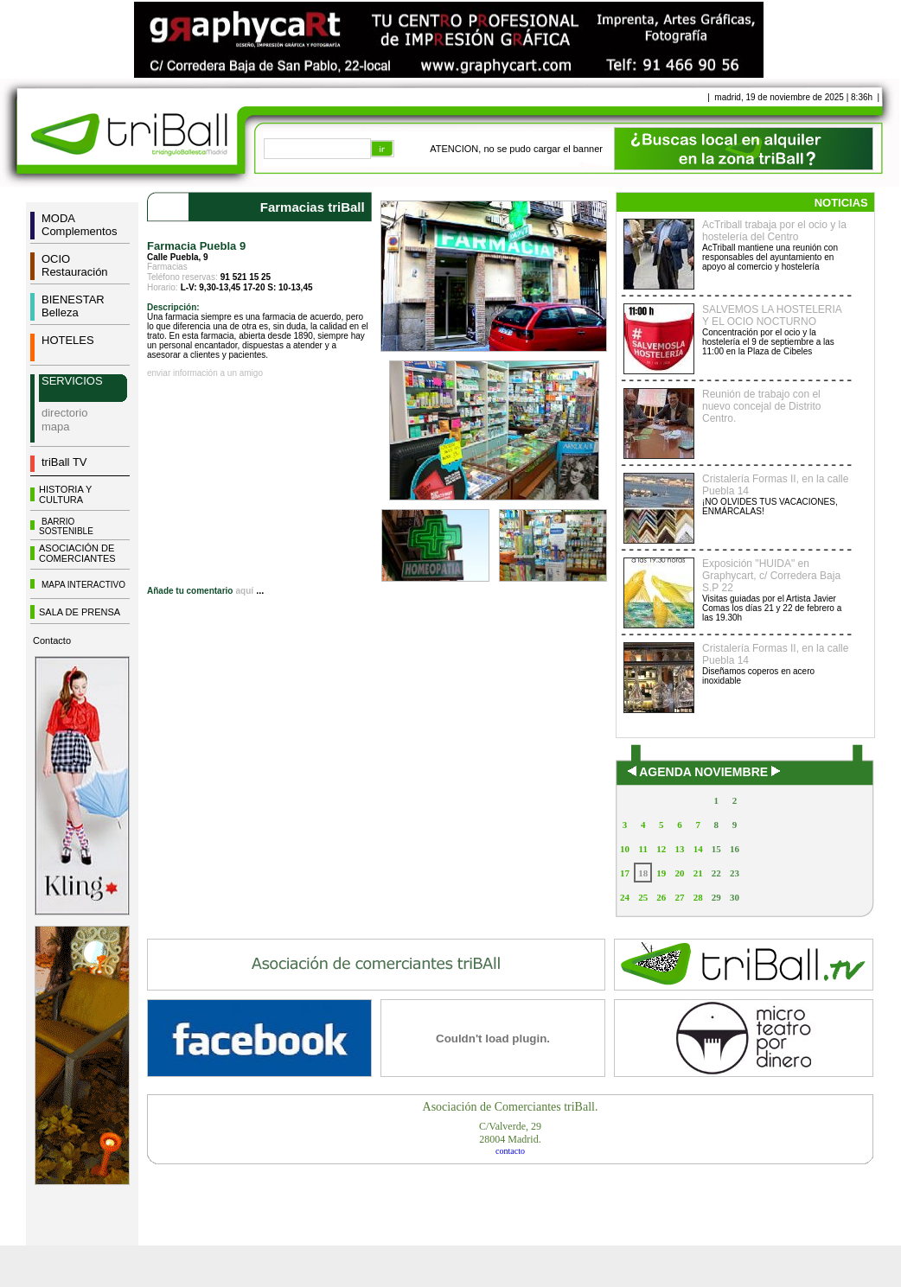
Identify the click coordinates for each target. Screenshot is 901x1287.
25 (643, 897)
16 (734, 849)
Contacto (52, 640)
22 (716, 873)
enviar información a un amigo (205, 373)
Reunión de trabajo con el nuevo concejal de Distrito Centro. (761, 406)
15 (716, 849)
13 (679, 849)
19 (661, 873)
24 (624, 897)
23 (734, 873)
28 (698, 897)
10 (624, 849)
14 (698, 849)
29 (716, 897)
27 (679, 897)
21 (698, 873)
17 (624, 873)
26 (661, 897)
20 (679, 873)
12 (661, 849)
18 (643, 873)
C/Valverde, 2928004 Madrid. (510, 1132)
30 (734, 897)
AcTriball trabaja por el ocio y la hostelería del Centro (774, 231)
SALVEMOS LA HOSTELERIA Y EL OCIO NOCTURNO (771, 315)
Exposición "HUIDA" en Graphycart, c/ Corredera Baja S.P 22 (771, 575)
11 (643, 849)
